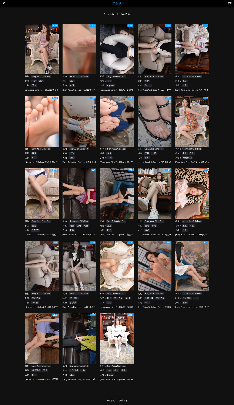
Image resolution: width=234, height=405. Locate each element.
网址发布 (123, 400)
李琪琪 (73, 302)
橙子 (185, 302)
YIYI (34, 158)
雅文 (185, 85)
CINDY (35, 230)
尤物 (83, 370)
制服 (72, 226)
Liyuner (110, 85)
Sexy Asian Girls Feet (41, 76)
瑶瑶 (109, 302)
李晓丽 (35, 302)
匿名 (34, 85)
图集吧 (117, 3)
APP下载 (111, 400)
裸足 (41, 81)
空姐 (79, 226)
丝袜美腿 (149, 298)
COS (109, 298)
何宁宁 (148, 85)
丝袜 (109, 370)
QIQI (72, 375)
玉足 (34, 81)
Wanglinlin (187, 158)
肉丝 (154, 153)
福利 (128, 298)
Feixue (110, 375)
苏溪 (72, 85)
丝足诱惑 (36, 298)
